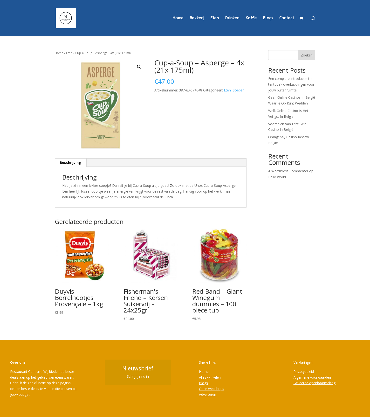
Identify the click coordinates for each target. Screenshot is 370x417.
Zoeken (307, 55)
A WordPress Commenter (288, 171)
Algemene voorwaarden (312, 377)
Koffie (251, 18)
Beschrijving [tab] (70, 162)
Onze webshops (211, 388)
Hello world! (277, 177)
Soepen (239, 90)
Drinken (232, 18)
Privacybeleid (304, 371)
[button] (139, 67)
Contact (286, 18)
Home (177, 18)
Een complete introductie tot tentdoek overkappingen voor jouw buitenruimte (291, 84)
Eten (214, 18)
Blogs (268, 18)
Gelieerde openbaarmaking (315, 383)
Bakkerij (197, 18)
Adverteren (207, 394)
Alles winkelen (210, 377)
